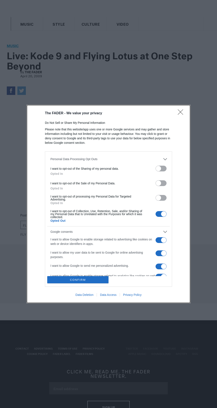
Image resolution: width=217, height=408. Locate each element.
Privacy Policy (132, 294)
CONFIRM (78, 279)
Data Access (108, 294)
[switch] (161, 168)
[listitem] (108, 159)
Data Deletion (84, 294)
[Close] (182, 113)
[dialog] (108, 204)
